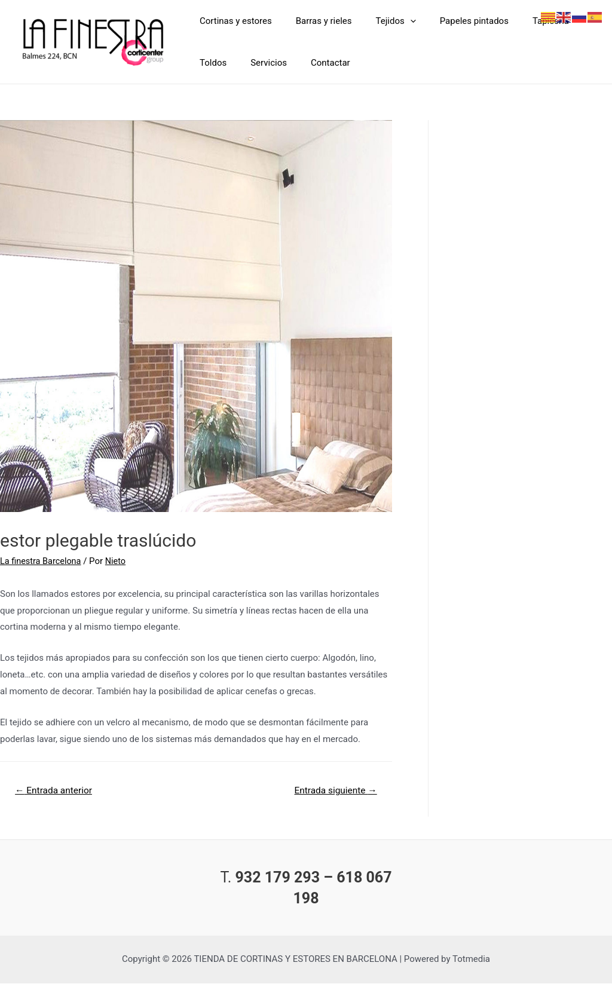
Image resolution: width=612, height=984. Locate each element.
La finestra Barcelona (42, 561)
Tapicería (524, 21)
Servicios (259, 62)
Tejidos (381, 21)
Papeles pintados (453, 21)
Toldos (210, 62)
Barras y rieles (315, 21)
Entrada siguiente (333, 790)
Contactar (315, 62)
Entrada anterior (56, 790)
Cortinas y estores (233, 21)
